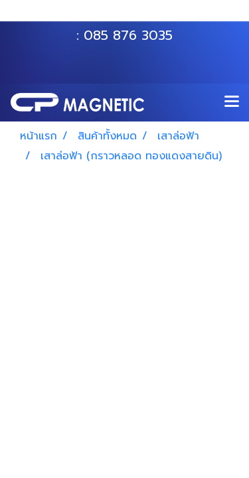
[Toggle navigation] (231, 102)
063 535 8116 (133, 15)
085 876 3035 (128, 35)
